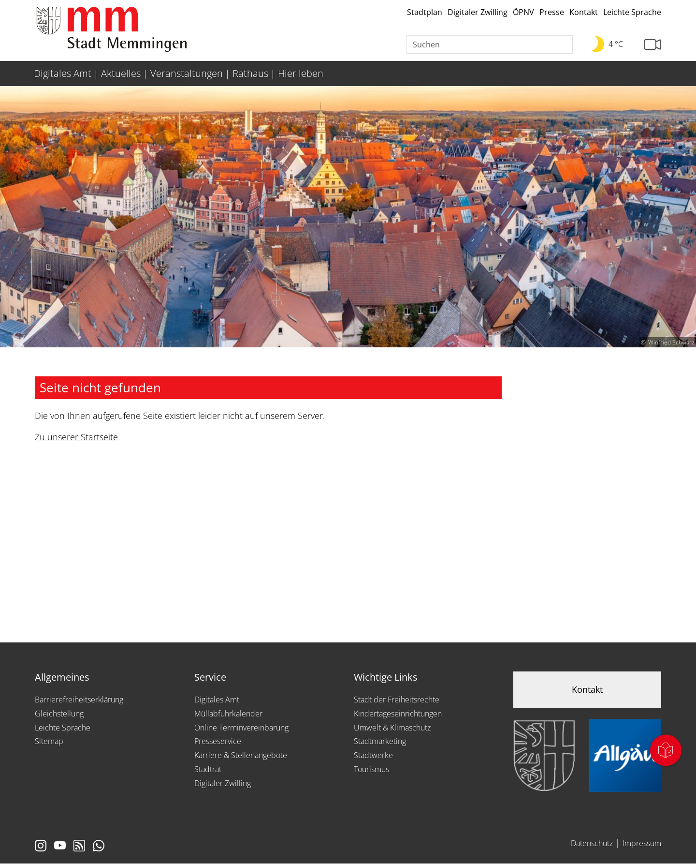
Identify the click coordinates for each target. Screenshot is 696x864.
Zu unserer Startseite (76, 437)
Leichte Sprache (632, 12)
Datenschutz (592, 843)
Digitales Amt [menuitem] (62, 73)
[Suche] (489, 44)
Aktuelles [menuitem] (121, 73)
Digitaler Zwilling (478, 12)
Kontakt (583, 12)
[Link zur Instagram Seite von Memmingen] (40, 846)
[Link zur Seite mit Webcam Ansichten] (652, 45)
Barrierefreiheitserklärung (79, 699)
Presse (551, 12)
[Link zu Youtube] (60, 846)
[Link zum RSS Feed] (79, 846)
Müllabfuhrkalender (228, 713)
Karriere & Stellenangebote (240, 755)
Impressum (642, 843)
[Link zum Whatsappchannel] (98, 846)
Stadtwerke (373, 755)
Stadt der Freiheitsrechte (396, 699)
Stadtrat (207, 769)
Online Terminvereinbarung (241, 727)
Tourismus (371, 769)
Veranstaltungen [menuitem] (186, 73)
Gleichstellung (59, 713)
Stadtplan (424, 12)
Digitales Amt (216, 699)
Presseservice (217, 741)
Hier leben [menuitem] (300, 73)
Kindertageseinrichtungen (398, 713)
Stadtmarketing (380, 741)
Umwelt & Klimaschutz (392, 727)
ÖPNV (523, 12)
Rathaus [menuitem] (250, 73)
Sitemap (49, 741)
